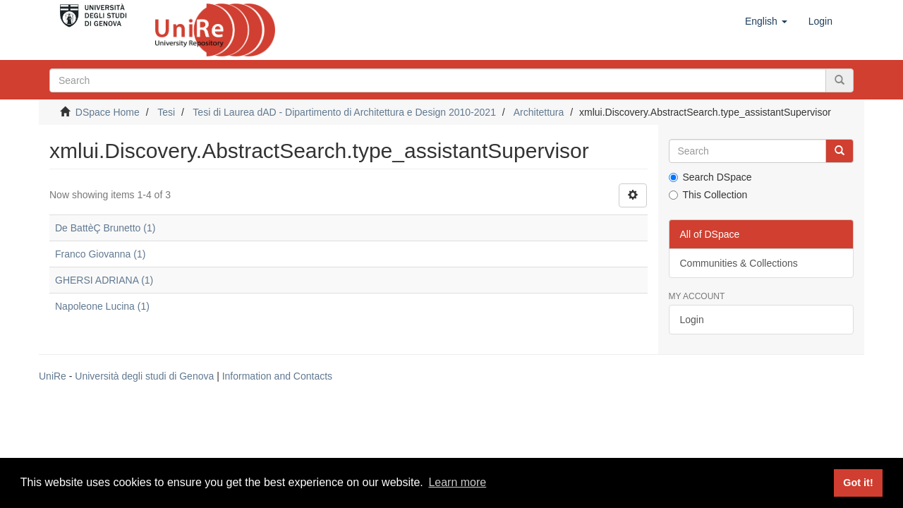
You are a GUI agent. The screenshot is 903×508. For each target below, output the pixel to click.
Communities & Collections (739, 263)
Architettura (539, 112)
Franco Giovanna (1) (100, 254)
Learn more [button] (457, 482)
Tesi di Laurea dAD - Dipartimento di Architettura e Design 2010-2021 (344, 112)
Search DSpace (710, 177)
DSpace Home (107, 112)
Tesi (166, 112)
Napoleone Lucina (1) (102, 306)
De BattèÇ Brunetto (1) (105, 228)
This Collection (708, 194)
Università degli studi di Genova (144, 376)
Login (692, 319)
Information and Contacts (277, 376)
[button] (766, 21)
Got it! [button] (858, 482)
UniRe (52, 376)
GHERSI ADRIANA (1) (104, 280)
